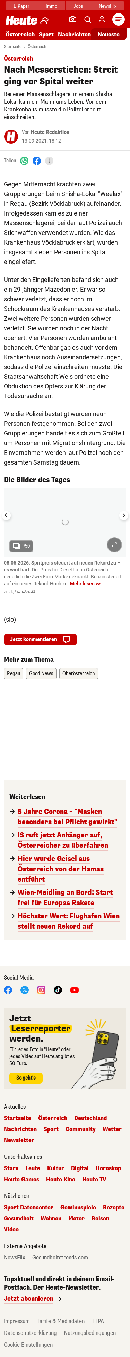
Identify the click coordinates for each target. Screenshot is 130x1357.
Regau (13, 673)
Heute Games (21, 1179)
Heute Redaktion (50, 132)
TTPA (98, 1321)
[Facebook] (37, 160)
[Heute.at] (21, 20)
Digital (80, 1168)
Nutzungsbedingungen (90, 1333)
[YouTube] (74, 989)
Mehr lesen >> (85, 583)
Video (11, 1229)
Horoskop (108, 1168)
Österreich (20, 34)
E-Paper (22, 6)
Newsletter (19, 1140)
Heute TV (94, 1179)
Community (81, 1129)
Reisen (100, 1218)
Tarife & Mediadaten (61, 1321)
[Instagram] (41, 989)
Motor (76, 1218)
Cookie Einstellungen (28, 1344)
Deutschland (90, 1118)
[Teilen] (49, 161)
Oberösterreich (78, 673)
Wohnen (51, 1218)
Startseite (12, 46)
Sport (46, 34)
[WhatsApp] (24, 160)
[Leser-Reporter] (73, 19)
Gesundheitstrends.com (60, 1257)
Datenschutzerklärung (30, 1333)
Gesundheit (19, 1218)
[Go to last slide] (6, 515)
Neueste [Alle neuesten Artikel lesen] (109, 34)
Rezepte (113, 1207)
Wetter (112, 1129)
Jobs (78, 6)
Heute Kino (60, 1179)
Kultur (55, 1168)
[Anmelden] (102, 19)
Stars (11, 1168)
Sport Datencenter (28, 1207)
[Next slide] (123, 515)
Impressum (17, 1321)
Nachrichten (74, 34)
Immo (51, 6)
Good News (41, 673)
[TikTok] (58, 989)
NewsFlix (107, 6)
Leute (32, 1168)
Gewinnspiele (78, 1207)
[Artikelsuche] (87, 19)
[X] (24, 989)
